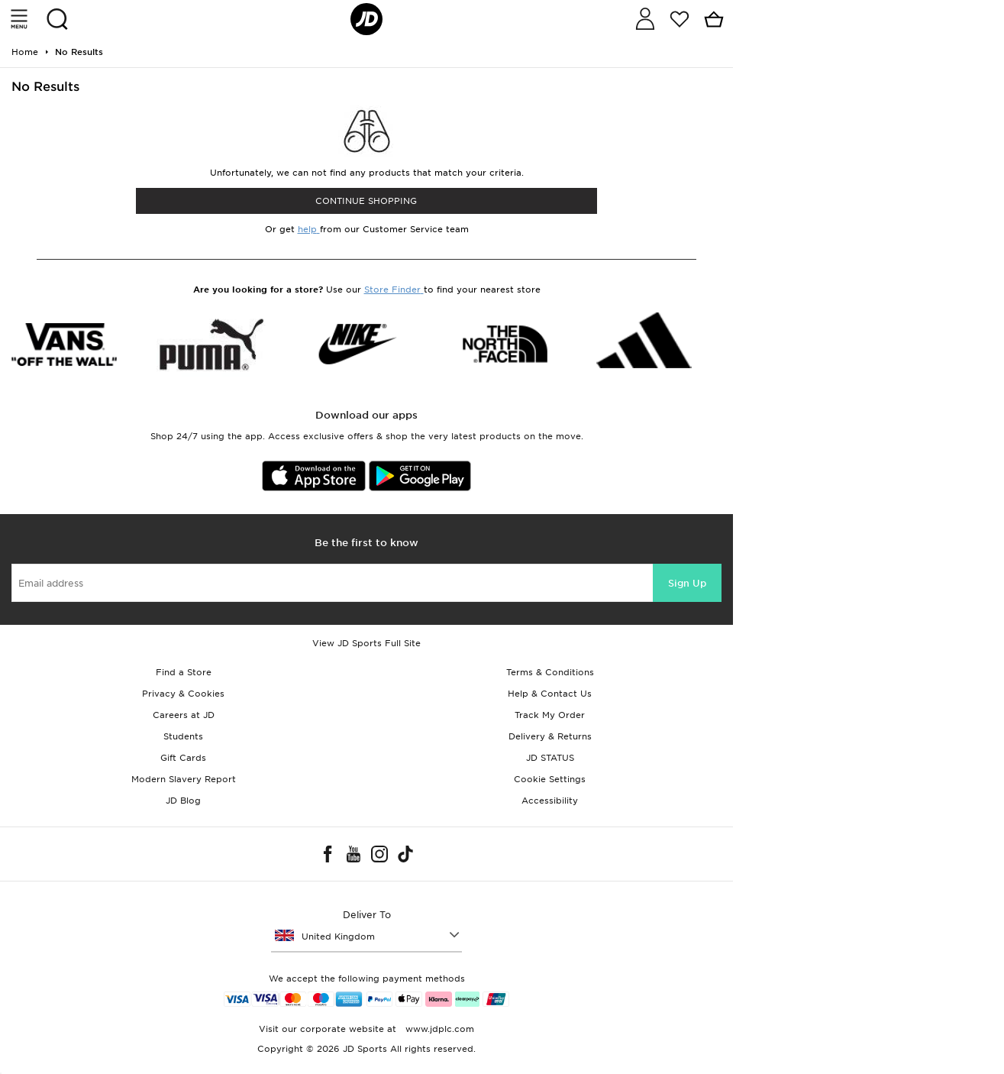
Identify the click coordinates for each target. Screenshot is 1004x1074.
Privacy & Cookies (183, 693)
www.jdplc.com (438, 1029)
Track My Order (550, 715)
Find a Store (183, 672)
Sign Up (687, 583)
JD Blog (183, 800)
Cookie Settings (550, 779)
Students (183, 736)
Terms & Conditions (550, 672)
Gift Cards (183, 757)
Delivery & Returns (550, 736)
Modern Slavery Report (183, 779)
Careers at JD (184, 715)
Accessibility (549, 800)
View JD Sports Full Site (366, 643)
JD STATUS (550, 757)
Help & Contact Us (550, 693)
